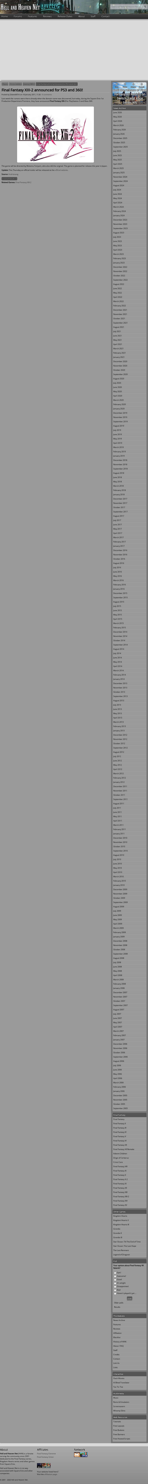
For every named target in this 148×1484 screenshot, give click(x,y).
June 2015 (117, 610)
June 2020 (117, 387)
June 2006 (117, 1069)
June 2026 (117, 112)
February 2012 (119, 777)
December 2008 (120, 941)
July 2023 (117, 237)
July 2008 (117, 962)
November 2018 (120, 464)
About (81, 16)
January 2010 (119, 885)
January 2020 (119, 408)
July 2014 (117, 653)
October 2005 (119, 1104)
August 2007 (118, 1009)
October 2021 (119, 318)
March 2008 (118, 979)
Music (115, 1397)
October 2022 (119, 275)
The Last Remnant (121, 1250)
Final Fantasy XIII (120, 1192)
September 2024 (120, 181)
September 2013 (120, 696)
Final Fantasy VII (120, 1145)
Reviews (47, 16)
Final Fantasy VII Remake (123, 1149)
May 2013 (117, 713)
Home (4, 16)
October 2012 (119, 743)
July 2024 (117, 189)
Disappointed (122, 1286)
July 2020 (117, 383)
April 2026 (117, 121)
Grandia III (117, 1237)
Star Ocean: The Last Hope (124, 1246)
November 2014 (120, 636)
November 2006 (120, 1048)
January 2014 (119, 679)
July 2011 (117, 808)
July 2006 (117, 1065)
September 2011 (120, 799)
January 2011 (29, 84)
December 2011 (120, 786)
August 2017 (118, 516)
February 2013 (119, 726)
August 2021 (118, 327)
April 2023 (117, 250)
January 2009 (119, 936)
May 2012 (117, 765)
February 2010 (119, 881)
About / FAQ (118, 1346)
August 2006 (118, 1061)
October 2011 (119, 795)
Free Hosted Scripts (121, 1438)
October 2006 (119, 1052)
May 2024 (117, 198)
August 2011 (118, 803)
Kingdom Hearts (120, 1216)
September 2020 (120, 374)
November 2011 (120, 790)
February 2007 (119, 1035)
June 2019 (117, 434)
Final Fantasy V (119, 1136)
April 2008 (117, 975)
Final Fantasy (118, 1119)
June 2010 (117, 863)
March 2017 (118, 537)
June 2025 (117, 155)
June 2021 (117, 335)
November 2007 (120, 996)
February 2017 (119, 541)
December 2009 (120, 889)
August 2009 (118, 906)
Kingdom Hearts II (121, 1220)
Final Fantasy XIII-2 (9, 179)
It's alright (121, 1283)
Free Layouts (118, 1426)
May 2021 (117, 340)
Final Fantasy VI (119, 1140)
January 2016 (119, 589)
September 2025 (120, 146)
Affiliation (117, 1333)
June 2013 (117, 709)
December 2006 (120, 1044)
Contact (105, 16)
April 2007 (117, 1026)
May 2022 (117, 292)
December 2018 (120, 460)
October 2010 (119, 846)
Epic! (119, 1272)
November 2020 (120, 365)
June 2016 (117, 571)
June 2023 (117, 241)
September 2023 (120, 228)
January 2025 (119, 172)
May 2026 (117, 116)
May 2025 (117, 159)
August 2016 (118, 563)
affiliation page (50, 1474)
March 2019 (118, 447)
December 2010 (120, 838)
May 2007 (117, 1022)
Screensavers (119, 1406)
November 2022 (120, 271)
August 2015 (118, 601)
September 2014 (120, 644)
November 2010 (120, 842)
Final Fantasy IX (119, 1170)
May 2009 (117, 919)
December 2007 (120, 992)
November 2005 (120, 1099)
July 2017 (117, 520)
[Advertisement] (29, 50)
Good (119, 1279)
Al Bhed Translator (121, 1382)
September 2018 (120, 468)
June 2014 (117, 657)
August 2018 (118, 473)
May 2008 (117, 971)
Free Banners (119, 1434)
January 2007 (119, 1039)
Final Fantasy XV (120, 1205)
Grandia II (117, 1233)
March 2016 (118, 580)
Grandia (116, 1229)
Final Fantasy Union (45, 1457)
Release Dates (65, 16)
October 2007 (119, 1001)
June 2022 (117, 288)
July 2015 (117, 606)
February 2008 (119, 984)
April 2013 (117, 717)
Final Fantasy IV (119, 1132)
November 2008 (120, 945)
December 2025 (120, 138)
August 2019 (118, 426)
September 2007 (120, 1005)
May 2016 (117, 576)
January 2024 (119, 215)
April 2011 (117, 820)
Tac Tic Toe (118, 1387)
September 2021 (120, 322)
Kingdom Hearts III (121, 1224)
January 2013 (119, 730)
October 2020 (119, 370)
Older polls (118, 1302)
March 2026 (118, 125)
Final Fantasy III (119, 1127)
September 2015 (120, 597)
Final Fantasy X (119, 1175)
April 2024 (117, 202)
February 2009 (119, 932)
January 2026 (119, 134)
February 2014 (119, 674)
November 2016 (120, 554)
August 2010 (118, 855)
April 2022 (117, 297)
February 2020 (119, 404)
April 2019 (117, 443)
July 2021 (117, 331)
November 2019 (120, 417)
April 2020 (117, 395)
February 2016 (119, 584)
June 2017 (117, 524)
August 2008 (118, 958)
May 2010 (117, 868)
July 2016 (117, 567)
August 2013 (118, 700)
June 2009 (117, 915)
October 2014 (119, 640)
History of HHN (119, 1341)
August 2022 (118, 284)
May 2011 (117, 816)
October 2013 (119, 692)
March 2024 (118, 207)
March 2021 (118, 348)
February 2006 (119, 1087)
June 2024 (117, 194)
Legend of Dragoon (121, 1254)
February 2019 (119, 451)
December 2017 (120, 498)
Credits (116, 1354)
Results (117, 1307)
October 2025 (119, 142)
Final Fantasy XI (119, 1183)
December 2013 (120, 683)
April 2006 (117, 1078)
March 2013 (118, 722)
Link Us (116, 1363)
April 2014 (117, 666)
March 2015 (118, 623)
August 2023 (118, 232)
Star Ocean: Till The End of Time (127, 1241)
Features (32, 16)
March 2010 (118, 876)
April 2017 (117, 533)
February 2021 (119, 353)
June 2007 (117, 1018)
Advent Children (120, 1153)
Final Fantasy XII (120, 1188)
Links (115, 1367)
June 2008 (117, 966)
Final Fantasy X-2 (120, 1179)
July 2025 (117, 151)
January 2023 (119, 262)
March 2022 (118, 301)
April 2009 (117, 923)
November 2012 (120, 739)
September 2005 (120, 1108)
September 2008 (120, 953)
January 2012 (119, 782)
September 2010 (120, 850)
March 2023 (118, 254)
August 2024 (118, 185)
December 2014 (120, 632)
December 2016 (120, 550)
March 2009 (118, 928)
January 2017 (119, 546)
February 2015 (119, 627)
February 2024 (119, 211)
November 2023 (120, 224)
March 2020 (118, 400)
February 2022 (119, 305)
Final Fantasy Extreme (46, 1453)
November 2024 (120, 177)
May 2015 (117, 614)
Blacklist (116, 1337)
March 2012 (118, 773)
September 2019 (120, 421)
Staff (93, 16)
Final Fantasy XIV (120, 1200)
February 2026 (119, 129)
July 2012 (117, 756)
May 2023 (117, 245)
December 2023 (120, 219)
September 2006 (120, 1057)
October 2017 (119, 507)
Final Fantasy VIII (120, 1166)
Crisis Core (118, 1162)
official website (61, 170)
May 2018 (117, 481)
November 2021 (120, 314)
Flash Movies (118, 1378)
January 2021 (119, 357)
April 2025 (117, 164)
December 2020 (120, 361)
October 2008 (119, 949)
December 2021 (120, 310)
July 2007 (117, 1014)
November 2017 (120, 503)
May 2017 (117, 529)
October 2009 (119, 898)
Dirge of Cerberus (121, 1158)
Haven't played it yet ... (126, 1293)
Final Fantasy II (119, 1123)
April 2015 (117, 619)
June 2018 (117, 477)
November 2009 (120, 893)
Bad (118, 1290)
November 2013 (120, 687)
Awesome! (121, 1276)
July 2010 (117, 859)
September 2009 (120, 902)
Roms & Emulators (121, 1402)
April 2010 (117, 872)
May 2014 (117, 662)
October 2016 (119, 559)
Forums (18, 16)
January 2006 (119, 1091)
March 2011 (118, 825)
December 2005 (120, 1095)
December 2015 (120, 593)
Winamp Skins (119, 1410)
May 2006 (117, 1074)
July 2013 (117, 705)
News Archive (15, 84)
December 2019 (120, 413)
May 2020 (117, 391)
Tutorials (117, 1421)
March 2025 (118, 168)
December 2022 (120, 267)
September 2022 (120, 280)
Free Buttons (118, 1430)
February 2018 (119, 490)
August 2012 (118, 752)
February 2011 (119, 829)
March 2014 (118, 670)
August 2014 (118, 649)
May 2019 (117, 438)
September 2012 (120, 747)
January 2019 (119, 456)
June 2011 (117, 812)
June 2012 (117, 760)
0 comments (47, 94)
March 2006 (118, 1082)
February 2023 (119, 258)
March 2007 (118, 1031)
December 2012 (120, 735)
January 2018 (119, 494)
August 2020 (118, 378)
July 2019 (117, 430)
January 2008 (119, 988)
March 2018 (118, 486)
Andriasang (13, 174)
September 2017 (120, 511)
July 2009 (117, 911)
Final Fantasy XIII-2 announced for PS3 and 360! (57, 84)
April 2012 (117, 769)
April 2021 (117, 344)
